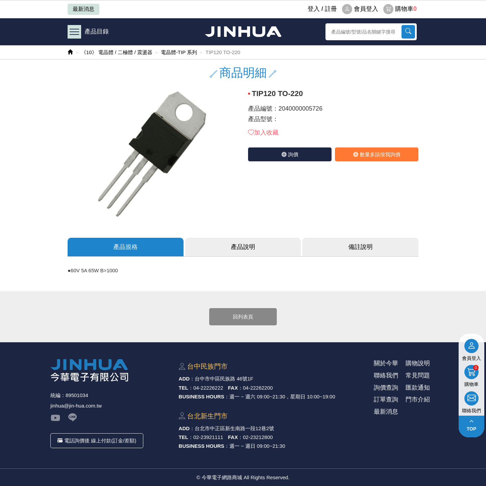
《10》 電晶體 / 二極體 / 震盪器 (116, 52)
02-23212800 (258, 437)
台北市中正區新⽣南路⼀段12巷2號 (234, 428)
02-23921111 (208, 437)
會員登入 (360, 9)
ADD (184, 378)
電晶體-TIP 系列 (179, 52)
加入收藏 (263, 132)
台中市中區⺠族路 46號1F (224, 378)
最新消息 (83, 9)
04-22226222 (208, 388)
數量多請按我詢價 (376, 154)
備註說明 (360, 247)
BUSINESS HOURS (201, 396)
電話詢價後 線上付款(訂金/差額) (96, 440)
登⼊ (314, 8)
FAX (233, 388)
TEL (183, 388)
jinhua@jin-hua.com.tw (76, 406)
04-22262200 (258, 388)
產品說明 (243, 247)
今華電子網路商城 (243, 31)
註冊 (331, 8)
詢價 (290, 154)
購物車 (400, 9)
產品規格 (125, 247)
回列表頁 (243, 317)
